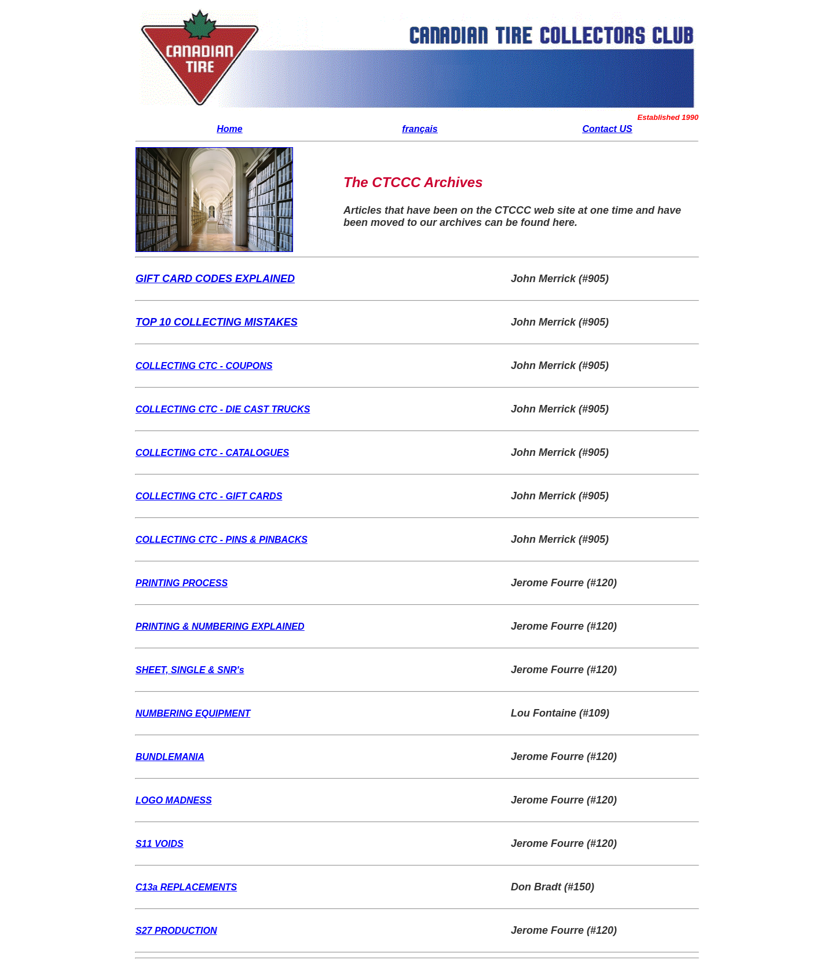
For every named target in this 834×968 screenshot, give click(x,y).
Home (229, 129)
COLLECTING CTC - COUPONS (204, 366)
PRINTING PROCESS (182, 583)
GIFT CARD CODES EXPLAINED (215, 278)
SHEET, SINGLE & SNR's (190, 670)
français (419, 129)
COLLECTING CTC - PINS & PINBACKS (222, 540)
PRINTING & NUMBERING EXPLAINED (220, 626)
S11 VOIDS (160, 844)
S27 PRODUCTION (176, 931)
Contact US (607, 129)
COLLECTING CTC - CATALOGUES (212, 453)
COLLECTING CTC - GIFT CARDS (209, 496)
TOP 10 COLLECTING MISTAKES (217, 322)
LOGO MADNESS (174, 800)
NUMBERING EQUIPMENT (193, 713)
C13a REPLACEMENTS (186, 887)
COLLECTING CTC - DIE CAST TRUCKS (223, 409)
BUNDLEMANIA (170, 757)
